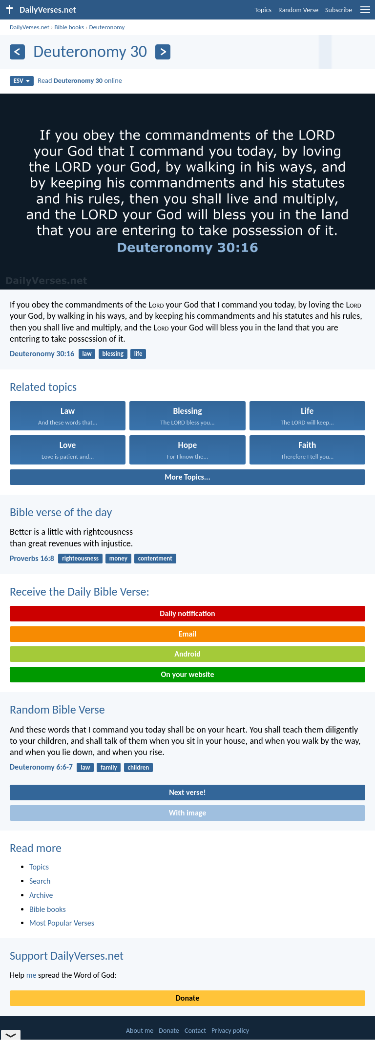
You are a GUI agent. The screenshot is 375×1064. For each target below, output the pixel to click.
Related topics (43, 387)
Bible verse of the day (61, 512)
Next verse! (187, 792)
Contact (195, 1030)
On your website (187, 674)
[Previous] (17, 51)
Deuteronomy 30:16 (42, 353)
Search (40, 881)
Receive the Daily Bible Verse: (79, 591)
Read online (80, 80)
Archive (41, 895)
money (118, 558)
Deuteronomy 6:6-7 (41, 767)
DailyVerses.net (29, 27)
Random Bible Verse (57, 709)
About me (139, 1030)
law (86, 353)
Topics (262, 10)
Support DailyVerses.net (67, 955)
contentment (155, 558)
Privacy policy (230, 1030)
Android (187, 653)
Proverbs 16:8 (32, 558)
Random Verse (298, 10)
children (138, 767)
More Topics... (187, 477)
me (31, 975)
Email (188, 633)
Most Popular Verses (61, 923)
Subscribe (338, 10)
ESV (22, 80)
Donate (187, 998)
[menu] (365, 13)
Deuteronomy (107, 27)
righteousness (80, 558)
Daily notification (187, 613)
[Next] (162, 51)
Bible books (69, 27)
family (109, 767)
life (138, 353)
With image (188, 812)
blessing (112, 353)
